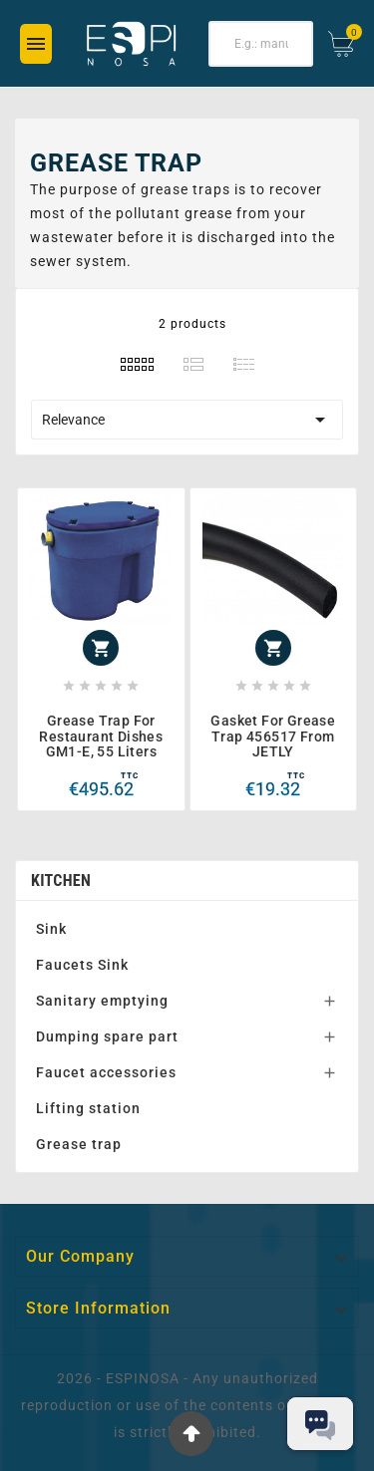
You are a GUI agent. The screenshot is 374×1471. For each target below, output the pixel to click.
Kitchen (61, 880)
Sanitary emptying (102, 1001)
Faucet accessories (106, 1072)
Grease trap (79, 1144)
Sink (51, 929)
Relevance (187, 420)
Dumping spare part (107, 1036)
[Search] (261, 44)
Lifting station (88, 1108)
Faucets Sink (82, 965)
